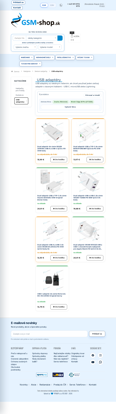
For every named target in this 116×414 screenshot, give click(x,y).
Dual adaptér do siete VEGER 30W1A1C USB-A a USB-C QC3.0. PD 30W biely (51, 149)
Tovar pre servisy (29, 64)
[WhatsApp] (100, 362)
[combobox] (41, 38)
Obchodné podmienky (15, 368)
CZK (52, 5)
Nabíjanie (25, 57)
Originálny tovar (77, 353)
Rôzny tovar (83, 57)
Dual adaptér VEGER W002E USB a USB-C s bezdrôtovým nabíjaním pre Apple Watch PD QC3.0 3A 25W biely (87, 248)
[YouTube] (93, 362)
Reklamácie (44, 384)
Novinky (24, 384)
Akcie (33, 384)
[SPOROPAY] (42, 375)
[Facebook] (93, 355)
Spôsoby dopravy (40, 353)
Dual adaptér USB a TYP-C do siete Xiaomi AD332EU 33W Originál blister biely (51, 198)
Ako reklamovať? (61, 356)
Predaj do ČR (60, 384)
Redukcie (20, 95)
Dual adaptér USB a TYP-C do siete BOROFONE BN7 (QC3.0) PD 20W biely (88, 149)
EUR (44, 5)
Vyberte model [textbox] (46, 47)
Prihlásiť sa (18, 2)
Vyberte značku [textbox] (22, 47)
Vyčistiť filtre (70, 107)
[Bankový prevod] (74, 374)
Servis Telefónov (77, 384)
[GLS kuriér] (58, 374)
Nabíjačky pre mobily (20, 89)
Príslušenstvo (64, 57)
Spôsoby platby (39, 356)
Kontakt (17, 8)
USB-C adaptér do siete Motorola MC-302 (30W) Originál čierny (51, 295)
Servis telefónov (61, 361)
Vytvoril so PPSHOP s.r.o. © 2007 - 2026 (58, 393)
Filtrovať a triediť (92, 95)
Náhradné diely (43, 57)
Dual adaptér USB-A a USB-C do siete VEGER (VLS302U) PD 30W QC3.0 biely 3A (50, 247)
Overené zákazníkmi (19, 359)
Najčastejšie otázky (62, 353)
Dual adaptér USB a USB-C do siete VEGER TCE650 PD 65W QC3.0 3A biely (88, 198)
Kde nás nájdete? (61, 359)
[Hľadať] (60, 38)
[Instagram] (100, 355)
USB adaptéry (20, 101)
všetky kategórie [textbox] (35, 38)
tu (78, 390)
